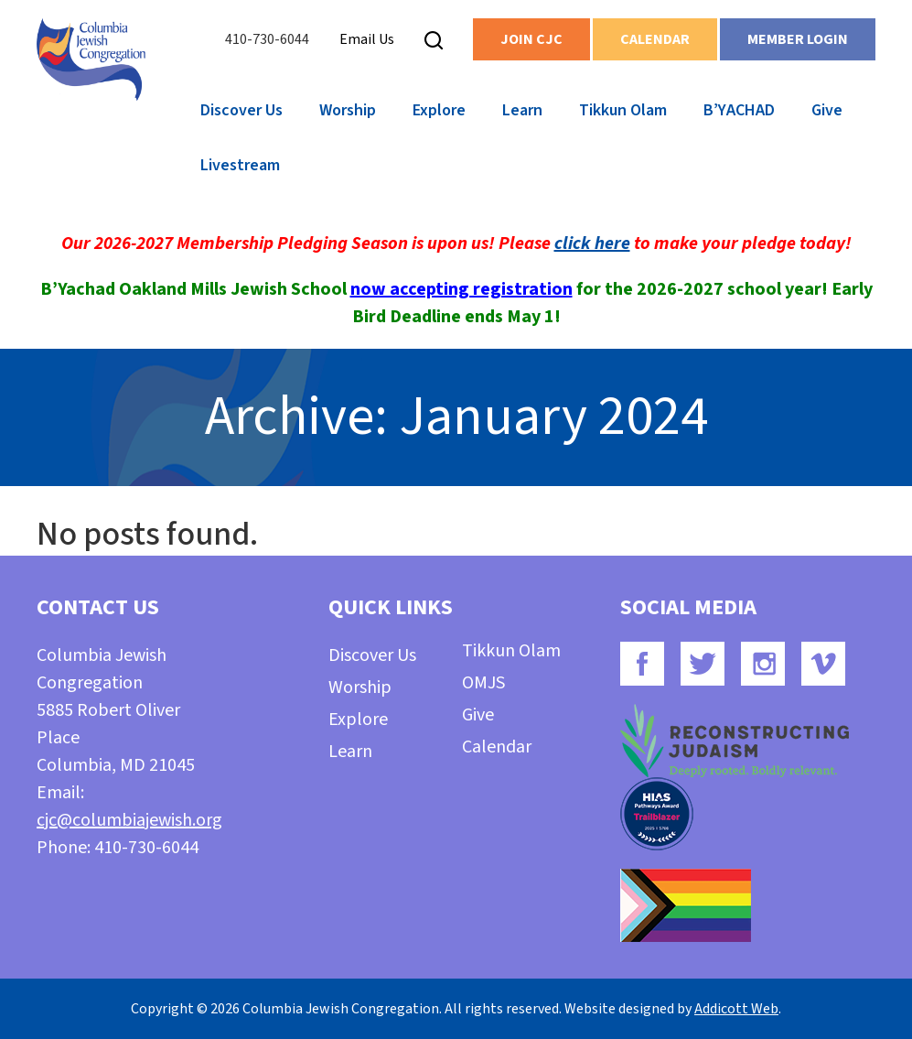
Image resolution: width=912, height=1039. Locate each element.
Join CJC (531, 39)
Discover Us (241, 110)
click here (592, 243)
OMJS (483, 683)
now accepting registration (461, 289)
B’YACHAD (739, 110)
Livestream (240, 165)
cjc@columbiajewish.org (129, 820)
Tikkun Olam (623, 110)
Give (826, 110)
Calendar (655, 39)
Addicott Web (736, 1009)
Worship (347, 110)
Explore (439, 110)
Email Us (366, 39)
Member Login (797, 39)
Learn (522, 110)
